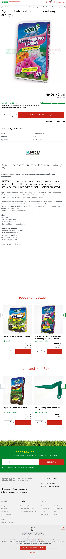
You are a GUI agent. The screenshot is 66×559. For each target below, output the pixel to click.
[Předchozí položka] (2, 315)
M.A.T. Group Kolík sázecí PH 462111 (47, 409)
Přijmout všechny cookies (33, 547)
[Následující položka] (63, 315)
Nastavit (33, 552)
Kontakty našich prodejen (50, 486)
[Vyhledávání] (47, 2)
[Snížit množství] (12, 116)
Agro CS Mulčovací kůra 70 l (16, 408)
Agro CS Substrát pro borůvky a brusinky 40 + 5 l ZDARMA (48, 338)
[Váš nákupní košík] (50, 2)
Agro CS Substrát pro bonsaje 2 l (17, 338)
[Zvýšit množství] (12, 113)
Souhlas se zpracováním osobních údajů (19, 467)
